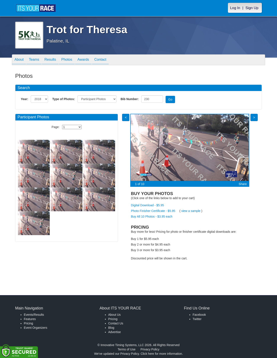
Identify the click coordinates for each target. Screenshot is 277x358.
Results (55, 60)
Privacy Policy (149, 349)
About (20, 60)
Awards (93, 60)
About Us (114, 314)
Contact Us (115, 323)
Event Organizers (35, 327)
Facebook (199, 314)
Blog (111, 327)
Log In (235, 8)
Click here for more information (161, 353)
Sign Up (251, 8)
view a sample (191, 211)
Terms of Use (126, 349)
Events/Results (34, 314)
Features (30, 319)
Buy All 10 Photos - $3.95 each (151, 216)
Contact (112, 60)
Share (243, 184)
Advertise (114, 332)
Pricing (28, 323)
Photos (74, 60)
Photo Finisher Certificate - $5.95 (153, 211)
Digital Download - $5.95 (147, 205)
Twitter (197, 319)
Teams (37, 60)
